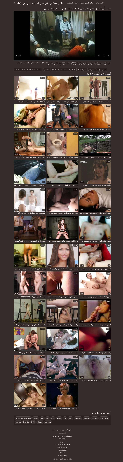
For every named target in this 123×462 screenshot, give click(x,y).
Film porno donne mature (61, 444)
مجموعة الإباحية (100, 69)
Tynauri (61, 453)
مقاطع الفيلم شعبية (86, 3)
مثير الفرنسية (81, 69)
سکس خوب (61, 441)
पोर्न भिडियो (62, 439)
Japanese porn (61, 450)
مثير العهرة (71, 69)
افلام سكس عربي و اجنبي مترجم (61, 436)
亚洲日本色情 (61, 455)
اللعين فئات (99, 3)
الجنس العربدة (61, 69)
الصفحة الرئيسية (71, 3)
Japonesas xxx (61, 447)
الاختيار (53, 69)
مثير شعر (90, 69)
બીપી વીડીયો (61, 433)
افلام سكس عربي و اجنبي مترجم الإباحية (38, 3)
